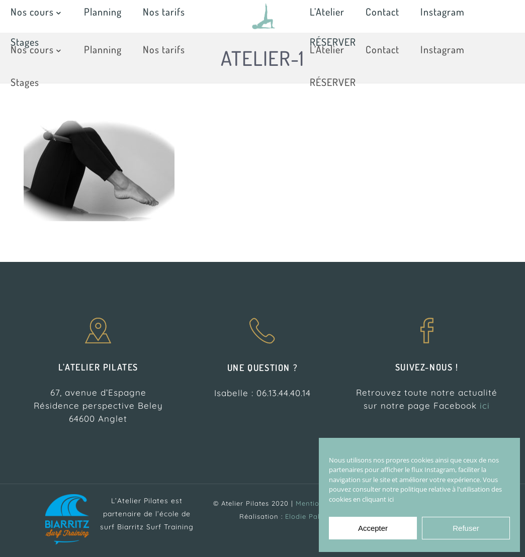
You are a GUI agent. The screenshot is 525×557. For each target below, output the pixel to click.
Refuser (466, 528)
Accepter (373, 528)
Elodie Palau (306, 516)
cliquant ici (378, 499)
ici (485, 405)
